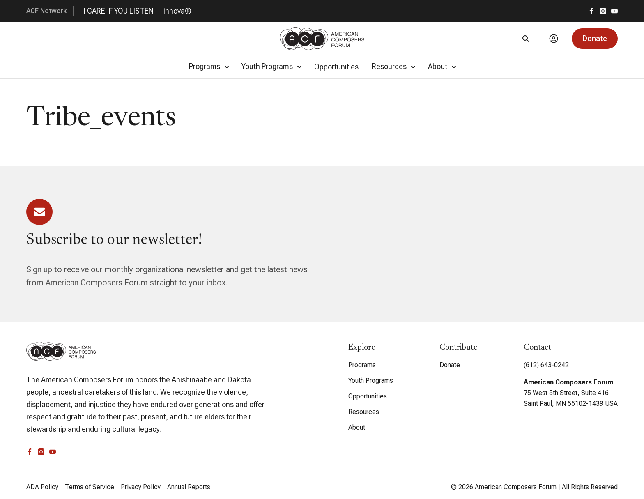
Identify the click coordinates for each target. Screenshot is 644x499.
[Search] (526, 38)
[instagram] (603, 11)
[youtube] (614, 11)
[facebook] (591, 11)
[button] (595, 38)
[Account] (553, 38)
